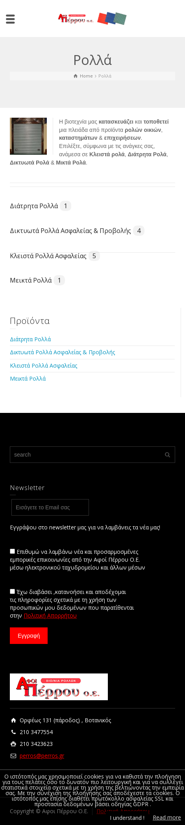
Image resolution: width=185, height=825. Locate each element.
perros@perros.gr (42, 755)
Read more (167, 817)
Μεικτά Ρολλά (37, 280)
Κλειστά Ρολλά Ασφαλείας (55, 256)
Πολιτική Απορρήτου (50, 615)
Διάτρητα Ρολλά (40, 206)
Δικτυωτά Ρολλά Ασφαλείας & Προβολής (77, 230)
